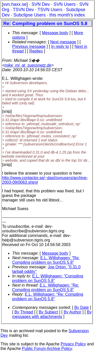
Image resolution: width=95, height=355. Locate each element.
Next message (63, 42)
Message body (55, 33)
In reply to (60, 46)
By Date (81, 307)
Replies (36, 51)
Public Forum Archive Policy (47, 348)
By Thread (23, 312)
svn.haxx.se (15, 4)
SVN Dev (40, 4)
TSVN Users (49, 9)
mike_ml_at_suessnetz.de (27, 65)
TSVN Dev (23, 9)
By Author (72, 312)
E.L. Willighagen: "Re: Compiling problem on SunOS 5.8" (46, 260)
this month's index (67, 14)
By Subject (48, 312)
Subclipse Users (29, 14)
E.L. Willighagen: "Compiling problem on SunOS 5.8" (47, 278)
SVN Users (64, 4)
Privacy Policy (73, 344)
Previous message (29, 46)
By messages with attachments (52, 314)
